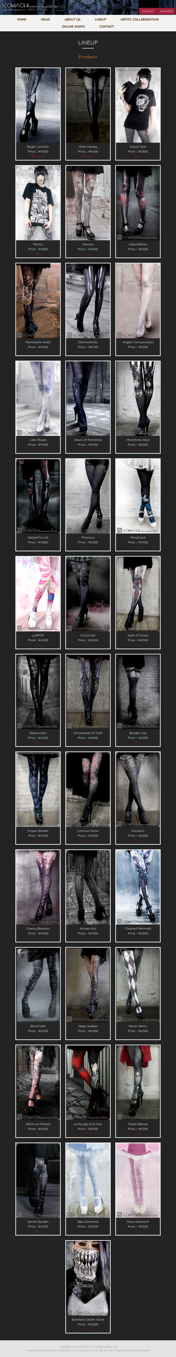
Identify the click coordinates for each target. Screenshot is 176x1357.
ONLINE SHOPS (73, 26)
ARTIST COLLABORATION (140, 19)
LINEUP (100, 19)
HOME (21, 19)
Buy (138, 156)
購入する (38, 156)
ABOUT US (72, 19)
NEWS (45, 19)
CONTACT (106, 26)
